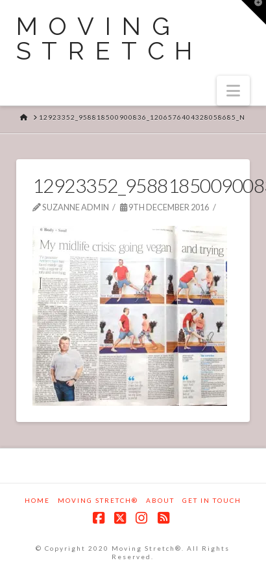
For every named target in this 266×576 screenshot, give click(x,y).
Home (37, 500)
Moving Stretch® (98, 500)
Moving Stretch (110, 38)
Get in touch (211, 500)
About (160, 500)
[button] (233, 90)
